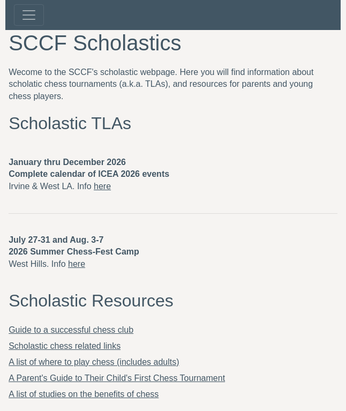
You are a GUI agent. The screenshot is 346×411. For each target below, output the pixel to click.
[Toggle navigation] (29, 15)
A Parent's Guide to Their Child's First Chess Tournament (117, 378)
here (102, 186)
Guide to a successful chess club (71, 329)
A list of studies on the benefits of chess (84, 394)
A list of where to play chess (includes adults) (94, 362)
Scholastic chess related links (65, 345)
